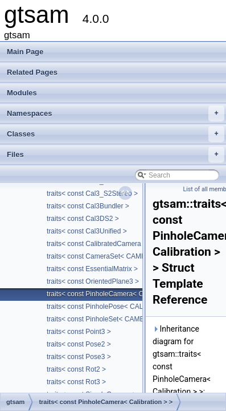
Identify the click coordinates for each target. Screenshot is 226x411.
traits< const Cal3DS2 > (83, 219)
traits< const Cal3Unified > (87, 231)
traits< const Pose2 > (79, 344)
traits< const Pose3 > (79, 357)
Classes (115, 134)
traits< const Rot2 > (76, 369)
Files (115, 155)
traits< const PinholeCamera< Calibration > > (115, 294)
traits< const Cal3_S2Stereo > (92, 194)
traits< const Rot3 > (76, 382)
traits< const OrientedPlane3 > (93, 281)
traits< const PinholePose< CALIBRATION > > (117, 307)
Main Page (25, 51)
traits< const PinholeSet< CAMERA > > (106, 319)
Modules (22, 92)
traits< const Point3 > (79, 332)
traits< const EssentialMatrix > (92, 269)
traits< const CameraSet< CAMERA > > (107, 256)
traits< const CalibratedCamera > (97, 244)
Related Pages (32, 72)
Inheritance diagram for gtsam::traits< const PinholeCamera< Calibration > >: (182, 360)
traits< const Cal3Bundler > (88, 206)
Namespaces (115, 114)
